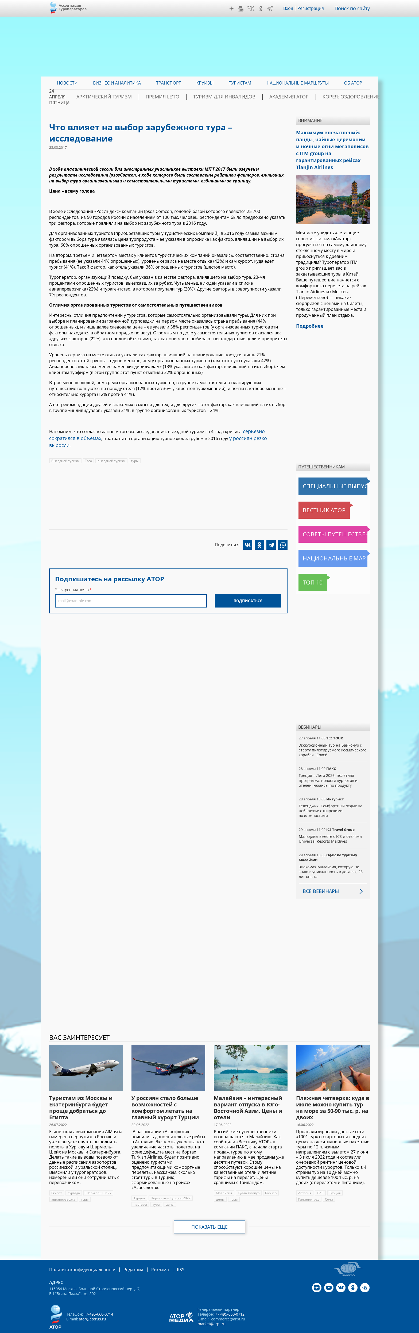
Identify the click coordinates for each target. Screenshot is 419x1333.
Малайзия (224, 1179)
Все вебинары (319, 878)
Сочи (302, 1186)
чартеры (140, 1191)
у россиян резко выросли (225, 437)
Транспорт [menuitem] (168, 83)
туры (134, 451)
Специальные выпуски (323, 472)
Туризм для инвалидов (239, 97)
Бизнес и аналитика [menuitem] (117, 83)
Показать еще (209, 1213)
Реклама (149, 1255)
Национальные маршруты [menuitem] (298, 83)
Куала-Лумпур (248, 1179)
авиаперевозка (63, 1186)
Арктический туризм (140, 97)
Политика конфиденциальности (78, 1255)
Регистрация (314, 8)
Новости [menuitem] (67, 83)
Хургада (73, 1179)
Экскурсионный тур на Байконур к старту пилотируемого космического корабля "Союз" (332, 736)
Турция (139, 1184)
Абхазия (304, 1179)
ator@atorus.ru (92, 1305)
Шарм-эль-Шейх (98, 1179)
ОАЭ (320, 1179)
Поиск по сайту (354, 8)
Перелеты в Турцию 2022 (170, 1184)
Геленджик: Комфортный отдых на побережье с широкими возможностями (330, 797)
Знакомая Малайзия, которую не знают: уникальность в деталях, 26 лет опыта (330, 858)
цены (170, 1191)
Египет (56, 1179)
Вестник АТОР (314, 496)
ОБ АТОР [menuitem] (353, 83)
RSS (168, 1255)
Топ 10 (307, 569)
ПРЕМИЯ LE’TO (188, 97)
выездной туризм (110, 451)
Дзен (235, 8)
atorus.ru (320, 1328)
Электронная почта (72, 580)
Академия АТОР (293, 97)
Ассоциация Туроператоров (73, 7)
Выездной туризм (65, 451)
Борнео (270, 1179)
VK (254, 8)
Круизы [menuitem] (205, 83)
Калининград (356, 1179)
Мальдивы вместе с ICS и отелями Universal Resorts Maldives (330, 825)
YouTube (244, 9)
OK (264, 8)
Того (87, 451)
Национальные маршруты (326, 545)
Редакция (124, 1255)
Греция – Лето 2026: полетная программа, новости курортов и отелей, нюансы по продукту (328, 766)
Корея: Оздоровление (344, 97)
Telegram (273, 8)
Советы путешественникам (328, 520)
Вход (292, 8)
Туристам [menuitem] (240, 83)
